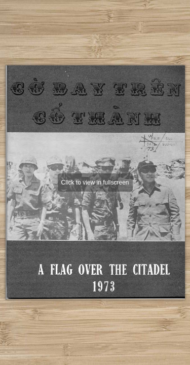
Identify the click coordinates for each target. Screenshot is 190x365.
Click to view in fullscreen (95, 182)
